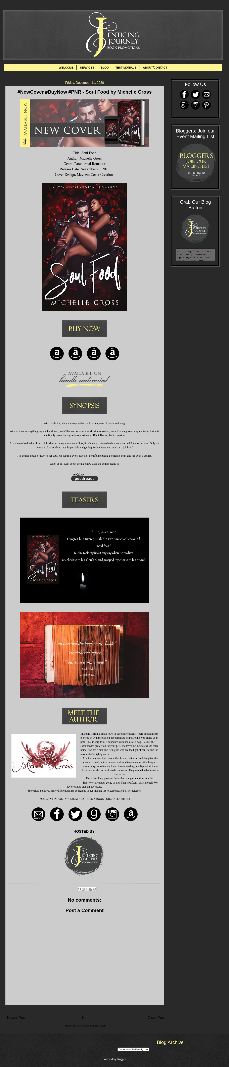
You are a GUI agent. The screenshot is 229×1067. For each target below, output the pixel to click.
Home (86, 1018)
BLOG (105, 67)
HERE (125, 798)
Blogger (121, 1059)
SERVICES (87, 67)
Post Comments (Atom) (93, 1025)
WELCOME (66, 67)
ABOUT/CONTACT (155, 67)
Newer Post (16, 1018)
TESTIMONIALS (125, 67)
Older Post (156, 1018)
